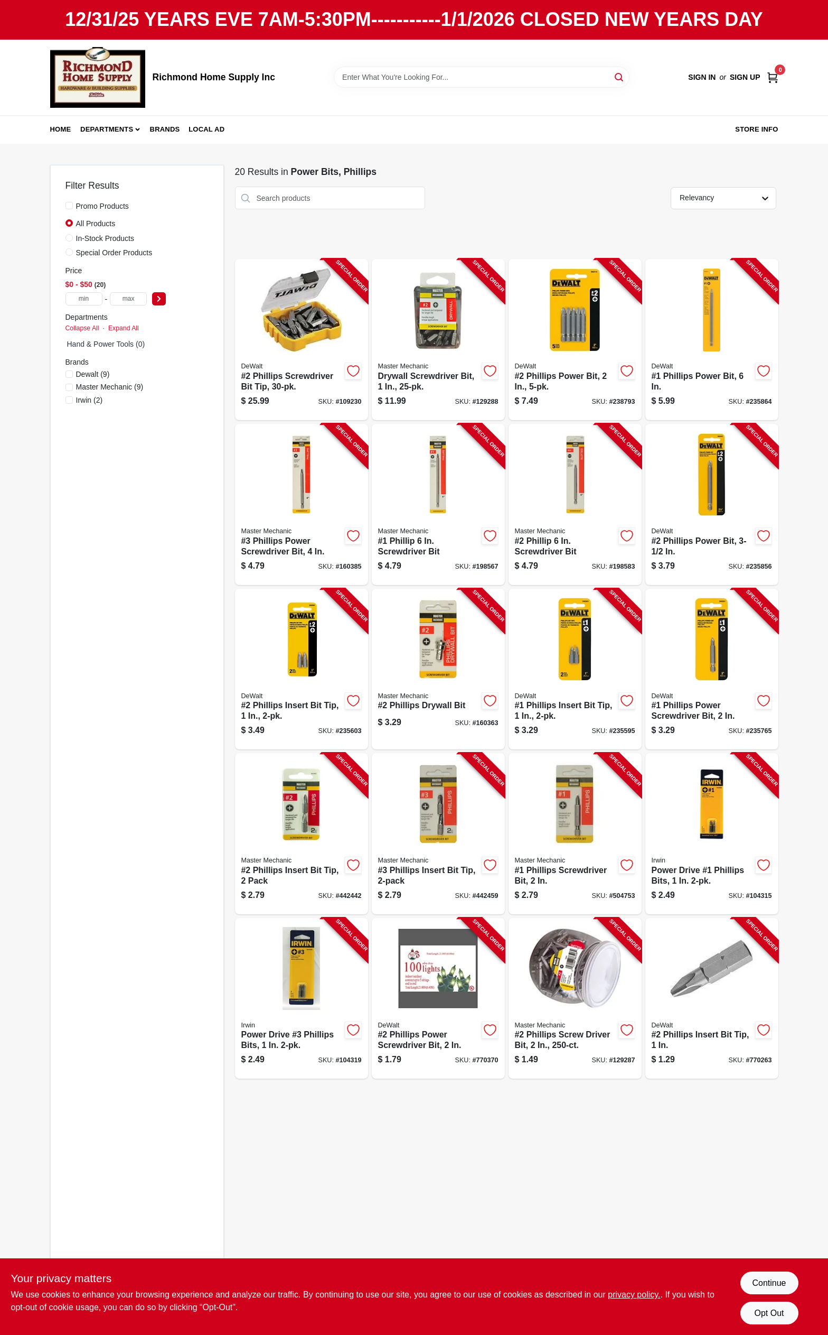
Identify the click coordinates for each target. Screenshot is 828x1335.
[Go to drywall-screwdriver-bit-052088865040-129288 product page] (438, 339)
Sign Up (745, 77)
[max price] (128, 298)
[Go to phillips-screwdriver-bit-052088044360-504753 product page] (575, 833)
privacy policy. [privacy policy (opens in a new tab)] (634, 1294)
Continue (769, 1282)
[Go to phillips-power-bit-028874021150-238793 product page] (575, 339)
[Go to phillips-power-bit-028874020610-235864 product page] (711, 339)
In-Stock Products (105, 238)
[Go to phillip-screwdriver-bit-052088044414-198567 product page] (438, 504)
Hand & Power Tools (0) (106, 344)
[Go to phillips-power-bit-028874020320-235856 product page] (711, 504)
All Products (96, 223)
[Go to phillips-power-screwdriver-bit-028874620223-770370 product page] (438, 998)
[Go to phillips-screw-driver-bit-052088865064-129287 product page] (575, 998)
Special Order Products (114, 252)
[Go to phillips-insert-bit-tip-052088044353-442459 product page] (438, 833)
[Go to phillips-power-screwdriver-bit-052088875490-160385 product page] (301, 504)
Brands (165, 129)
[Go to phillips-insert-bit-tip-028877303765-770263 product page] (711, 998)
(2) (89, 400)
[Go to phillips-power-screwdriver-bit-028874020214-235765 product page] (711, 669)
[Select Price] (159, 298)
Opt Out (769, 1313)
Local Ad (206, 129)
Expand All (123, 328)
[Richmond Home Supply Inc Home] (97, 77)
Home (60, 129)
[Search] (619, 76)
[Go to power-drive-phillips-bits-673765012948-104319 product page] (301, 998)
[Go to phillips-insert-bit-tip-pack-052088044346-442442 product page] (301, 833)
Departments (106, 129)
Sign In (702, 77)
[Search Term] (481, 77)
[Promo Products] (69, 205)
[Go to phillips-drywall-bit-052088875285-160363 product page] (438, 669)
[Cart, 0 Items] (772, 77)
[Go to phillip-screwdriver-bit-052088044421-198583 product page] (575, 504)
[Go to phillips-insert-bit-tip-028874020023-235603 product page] (301, 669)
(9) (93, 374)
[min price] (83, 298)
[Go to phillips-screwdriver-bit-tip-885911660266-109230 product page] (301, 339)
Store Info (756, 129)
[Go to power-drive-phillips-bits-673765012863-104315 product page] (711, 833)
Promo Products (102, 206)
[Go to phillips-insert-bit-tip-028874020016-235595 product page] (575, 669)
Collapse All (82, 328)
